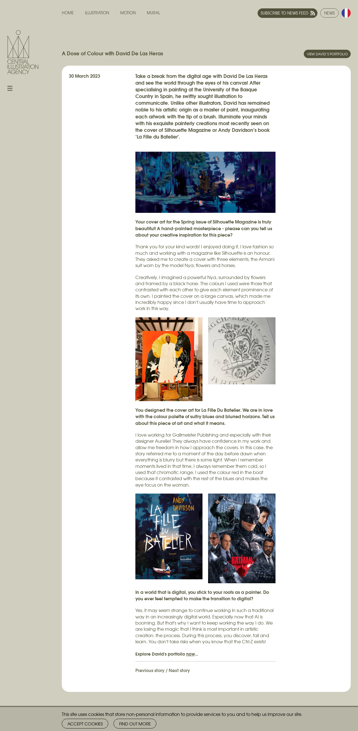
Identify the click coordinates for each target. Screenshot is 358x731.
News (329, 13)
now (190, 653)
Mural (153, 12)
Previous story (149, 669)
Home (68, 12)
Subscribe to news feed (284, 13)
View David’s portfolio (327, 53)
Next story (179, 669)
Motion (128, 12)
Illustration (97, 12)
